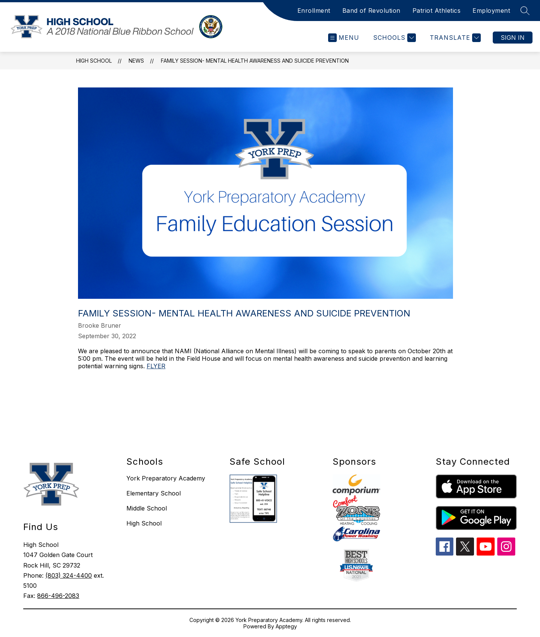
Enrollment (313, 10)
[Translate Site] (454, 37)
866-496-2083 (58, 595)
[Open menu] (343, 37)
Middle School (146, 508)
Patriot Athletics (436, 10)
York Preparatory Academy (165, 478)
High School (144, 523)
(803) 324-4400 (68, 575)
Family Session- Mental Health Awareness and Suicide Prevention (255, 60)
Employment (491, 10)
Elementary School (153, 493)
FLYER (156, 366)
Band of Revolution (371, 10)
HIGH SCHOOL (94, 60)
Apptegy (286, 626)
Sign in (513, 37)
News (136, 60)
